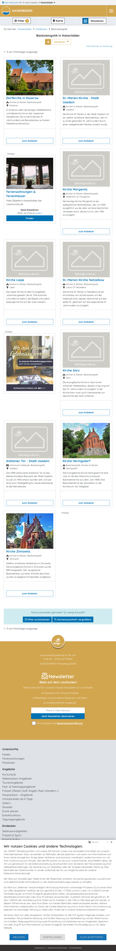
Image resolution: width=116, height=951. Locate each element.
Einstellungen (52, 937)
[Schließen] (111, 842)
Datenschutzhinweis (57, 947)
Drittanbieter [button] (76, 947)
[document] (58, 888)
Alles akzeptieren (91, 937)
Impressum (39, 947)
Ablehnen (19, 937)
